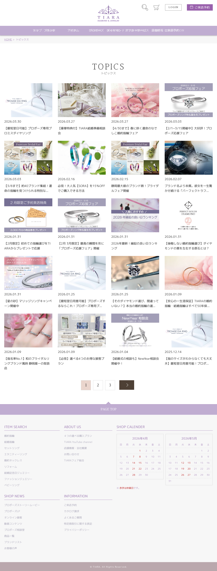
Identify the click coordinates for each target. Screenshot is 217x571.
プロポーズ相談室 (14, 530)
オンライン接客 (13, 517)
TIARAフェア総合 (74, 460)
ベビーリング (11, 485)
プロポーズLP (12, 511)
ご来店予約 (202, 7)
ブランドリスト (13, 542)
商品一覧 (9, 536)
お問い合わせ (71, 454)
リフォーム (10, 467)
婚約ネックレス (13, 460)
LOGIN (173, 7)
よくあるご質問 (73, 517)
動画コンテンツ (13, 523)
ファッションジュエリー (18, 479)
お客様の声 (10, 548)
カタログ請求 (71, 511)
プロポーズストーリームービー (22, 505)
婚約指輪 (9, 436)
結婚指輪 (9, 442)
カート (156, 7)
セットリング (11, 448)
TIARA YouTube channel (78, 442)
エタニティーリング (15, 454)
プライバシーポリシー (76, 530)
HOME (8, 39)
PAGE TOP (109, 409)
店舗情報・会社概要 (75, 448)
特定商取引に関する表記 (78, 523)
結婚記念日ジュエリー (17, 473)
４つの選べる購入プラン (78, 436)
